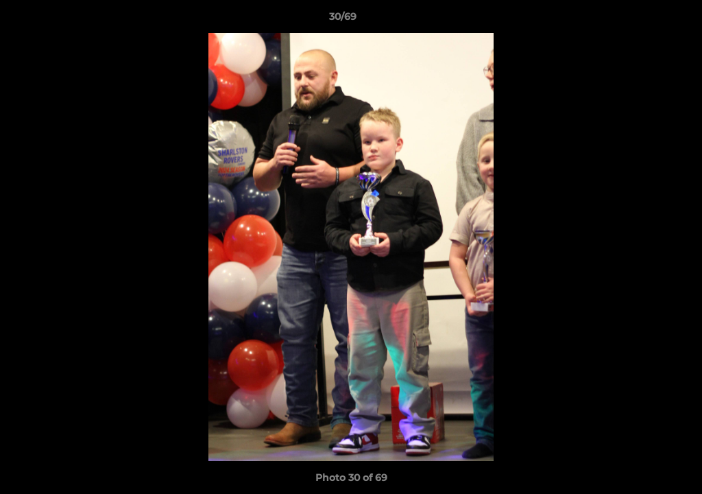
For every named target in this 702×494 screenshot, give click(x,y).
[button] (644, 20)
